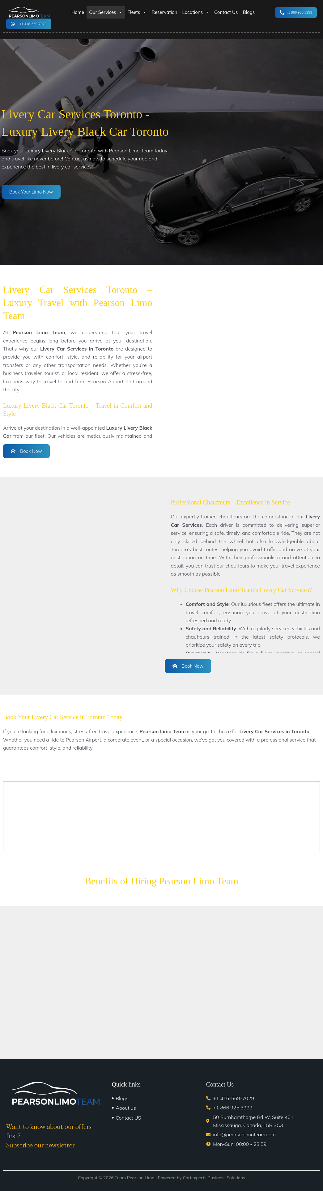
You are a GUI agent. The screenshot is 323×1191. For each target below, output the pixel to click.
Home (77, 12)
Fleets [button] (137, 12)
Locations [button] (195, 12)
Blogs (249, 12)
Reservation (164, 12)
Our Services (105, 12)
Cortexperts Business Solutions (214, 1177)
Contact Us (226, 12)
